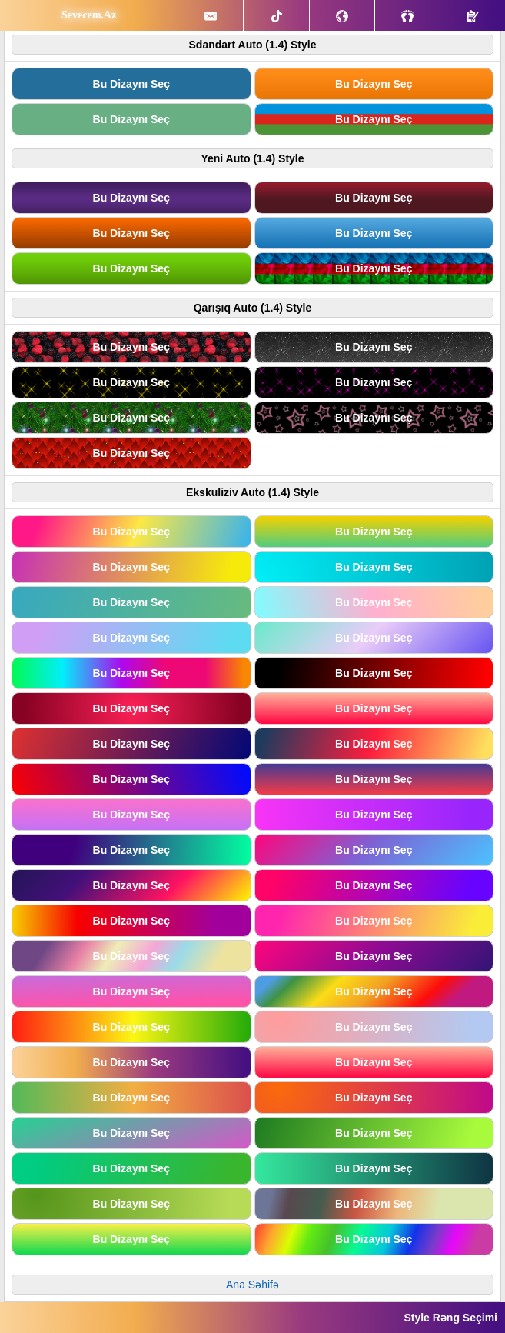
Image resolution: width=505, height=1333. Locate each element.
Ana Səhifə (252, 1284)
